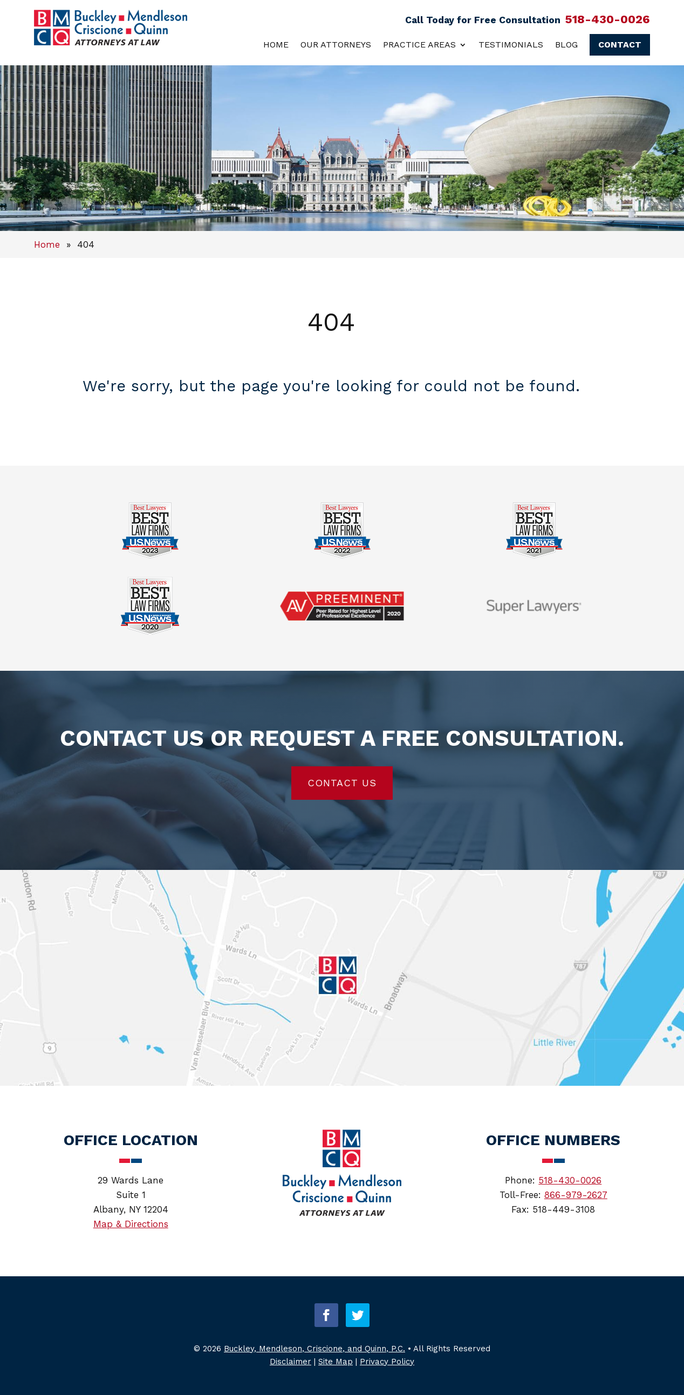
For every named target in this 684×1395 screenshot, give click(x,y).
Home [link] (276, 44)
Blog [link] (566, 44)
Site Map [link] (335, 1361)
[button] (326, 1315)
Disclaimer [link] (290, 1361)
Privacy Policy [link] (387, 1361)
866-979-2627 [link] (575, 1194)
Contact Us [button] (342, 782)
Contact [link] (619, 44)
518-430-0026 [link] (607, 19)
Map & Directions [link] (130, 1224)
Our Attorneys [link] (335, 44)
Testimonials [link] (510, 44)
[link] (110, 42)
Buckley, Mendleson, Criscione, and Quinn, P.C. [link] (314, 1348)
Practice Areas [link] (419, 44)
